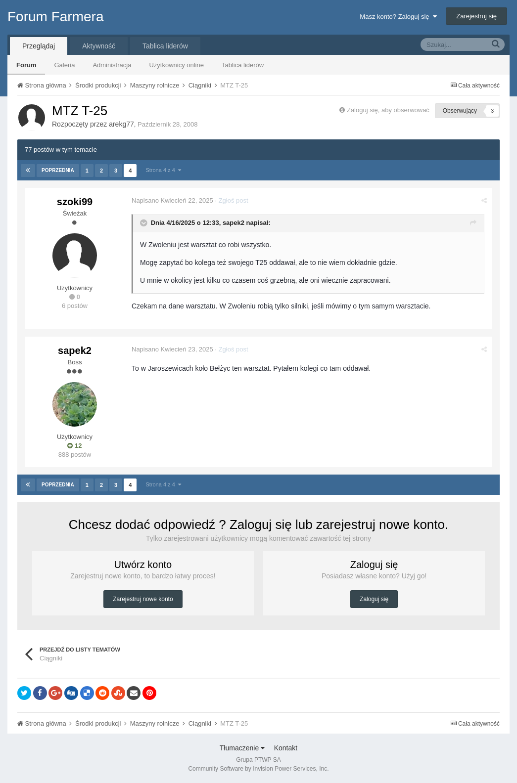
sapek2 (233, 222)
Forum (26, 65)
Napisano (172, 200)
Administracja (112, 65)
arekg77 (121, 124)
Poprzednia (58, 170)
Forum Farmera (55, 16)
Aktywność (98, 46)
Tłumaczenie (242, 748)
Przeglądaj (38, 46)
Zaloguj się (374, 599)
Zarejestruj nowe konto (143, 599)
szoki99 (75, 201)
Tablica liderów (243, 65)
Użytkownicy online (176, 65)
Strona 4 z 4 (163, 170)
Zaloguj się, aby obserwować (388, 110)
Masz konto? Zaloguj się (398, 16)
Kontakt (285, 748)
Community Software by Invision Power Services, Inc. (258, 768)
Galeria (64, 65)
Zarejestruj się (476, 16)
